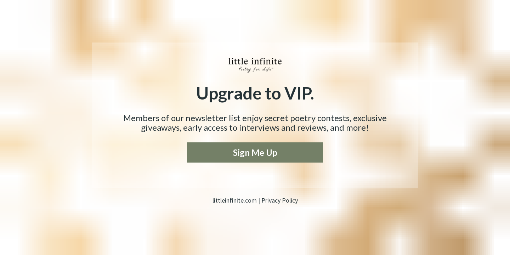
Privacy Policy (279, 200)
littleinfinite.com (235, 200)
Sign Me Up (255, 152)
